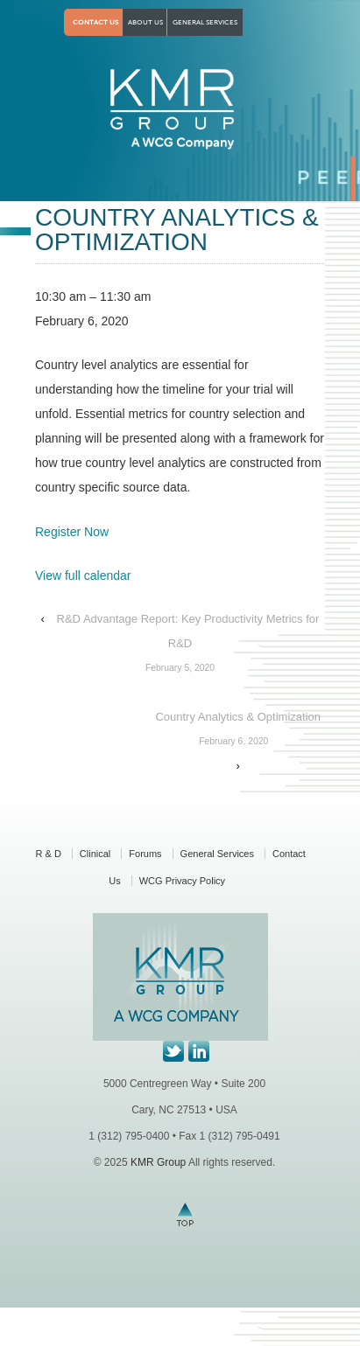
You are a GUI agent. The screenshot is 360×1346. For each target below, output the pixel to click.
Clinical (95, 853)
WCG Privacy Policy (182, 880)
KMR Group (158, 1162)
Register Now (72, 532)
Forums (145, 853)
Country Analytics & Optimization (233, 732)
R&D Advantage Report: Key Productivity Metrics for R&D (180, 646)
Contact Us (95, 22)
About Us (145, 22)
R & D (48, 853)
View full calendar (83, 575)
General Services (205, 22)
